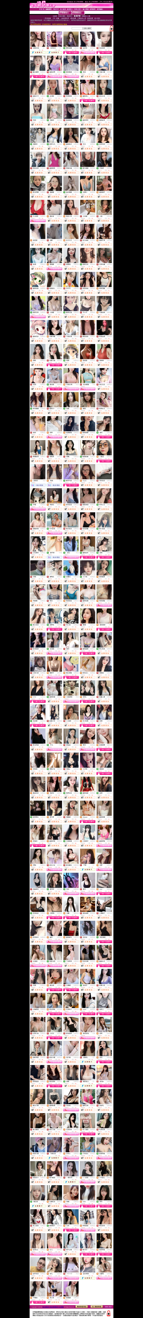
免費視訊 (76, 48)
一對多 (77, 384)
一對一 (44, 48)
